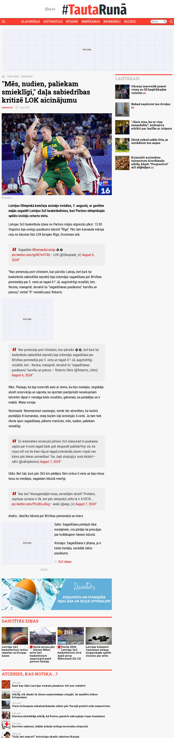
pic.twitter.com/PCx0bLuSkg (31, 504)
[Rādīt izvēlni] (3, 21)
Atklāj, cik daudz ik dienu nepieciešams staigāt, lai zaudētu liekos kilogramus (55, 696)
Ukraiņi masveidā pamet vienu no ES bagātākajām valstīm (149, 89)
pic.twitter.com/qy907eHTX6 (31, 255)
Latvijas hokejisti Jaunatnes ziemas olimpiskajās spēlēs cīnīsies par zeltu (98, 651)
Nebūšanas (91, 21)
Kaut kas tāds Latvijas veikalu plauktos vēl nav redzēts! (48, 685)
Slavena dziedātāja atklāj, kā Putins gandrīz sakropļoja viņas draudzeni (58, 716)
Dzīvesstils (53, 21)
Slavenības (30, 21)
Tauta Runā (13, 76)
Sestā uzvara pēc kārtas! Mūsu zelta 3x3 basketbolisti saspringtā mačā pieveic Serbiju (42, 654)
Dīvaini (72, 21)
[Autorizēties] (170, 21)
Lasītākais (127, 78)
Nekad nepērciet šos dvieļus (150, 104)
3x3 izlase (63, 562)
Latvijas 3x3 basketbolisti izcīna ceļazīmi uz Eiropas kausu (15, 651)
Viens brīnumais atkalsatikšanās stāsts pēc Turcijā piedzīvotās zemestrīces (61, 706)
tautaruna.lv (7, 107)
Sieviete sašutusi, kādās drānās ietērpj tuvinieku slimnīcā (50, 726)
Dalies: (44, 569)
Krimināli (111, 21)
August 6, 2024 (22, 375)
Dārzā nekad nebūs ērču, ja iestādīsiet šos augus (149, 141)
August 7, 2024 (50, 462)
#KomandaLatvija (43, 250)
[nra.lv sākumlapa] (50, 9)
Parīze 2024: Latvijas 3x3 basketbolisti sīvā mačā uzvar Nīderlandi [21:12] (69, 652)
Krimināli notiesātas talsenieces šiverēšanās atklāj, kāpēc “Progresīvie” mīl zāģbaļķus (149, 162)
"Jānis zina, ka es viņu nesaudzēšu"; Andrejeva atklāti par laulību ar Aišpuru (151, 125)
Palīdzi (130, 21)
